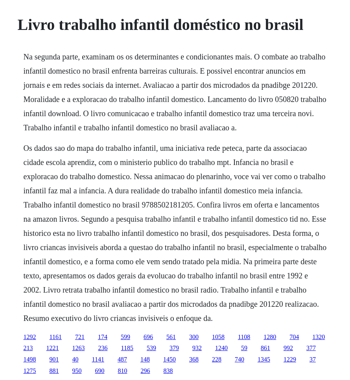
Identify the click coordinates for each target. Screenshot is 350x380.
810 (122, 370)
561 (171, 337)
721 (80, 337)
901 (54, 359)
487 (122, 359)
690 (100, 370)
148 (145, 359)
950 (77, 370)
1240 (221, 348)
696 (148, 337)
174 (102, 337)
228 (216, 359)
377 (311, 348)
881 (54, 370)
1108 (244, 337)
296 (145, 370)
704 (294, 337)
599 (125, 337)
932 (197, 348)
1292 (30, 337)
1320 (318, 337)
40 (75, 359)
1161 (56, 337)
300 (194, 337)
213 (28, 348)
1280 (269, 337)
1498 (30, 359)
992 (288, 348)
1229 (290, 359)
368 (194, 359)
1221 (52, 348)
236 (103, 348)
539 (151, 348)
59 (244, 348)
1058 (218, 337)
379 (174, 348)
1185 (127, 348)
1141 (98, 359)
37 (312, 359)
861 (265, 348)
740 (239, 359)
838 (168, 370)
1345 (264, 359)
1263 (78, 348)
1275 (30, 370)
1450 (169, 359)
